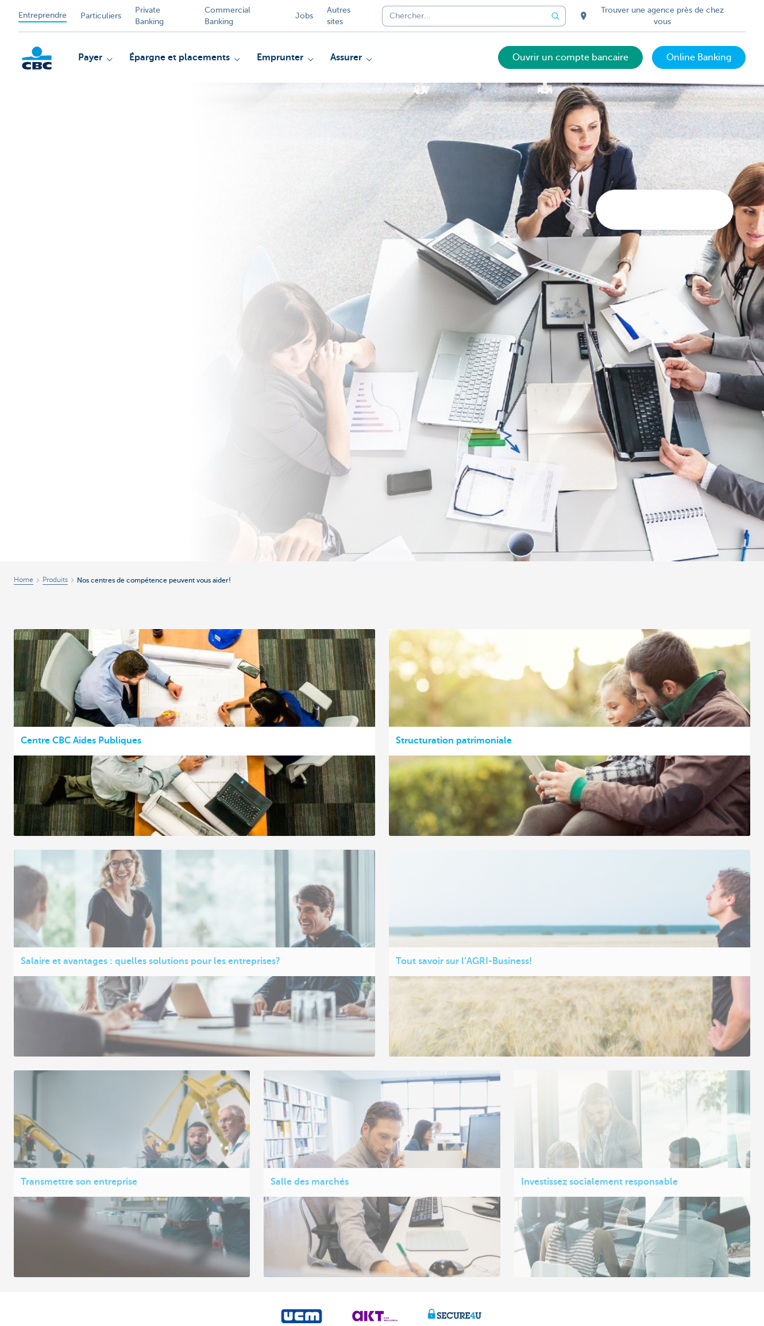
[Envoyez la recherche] (555, 16)
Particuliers (100, 15)
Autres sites (338, 16)
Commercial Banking (227, 16)
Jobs (304, 15)
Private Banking (149, 16)
